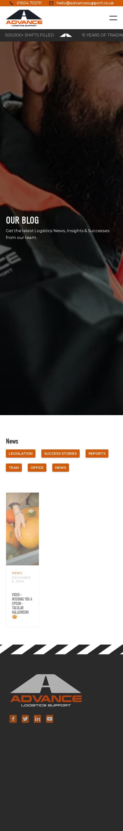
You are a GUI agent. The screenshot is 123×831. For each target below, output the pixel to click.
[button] (113, 18)
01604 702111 (29, 3)
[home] (24, 18)
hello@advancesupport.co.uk (85, 3)
